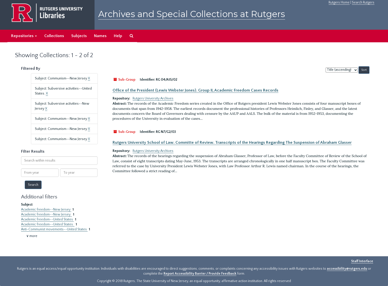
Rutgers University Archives (153, 98)
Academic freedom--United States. (47, 224)
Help (118, 36)
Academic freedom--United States (47, 219)
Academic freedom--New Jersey (46, 210)
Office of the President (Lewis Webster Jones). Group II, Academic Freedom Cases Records (195, 90)
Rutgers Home (339, 2)
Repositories (24, 36)
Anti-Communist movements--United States (54, 229)
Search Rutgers (363, 2)
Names (100, 36)
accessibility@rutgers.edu (347, 269)
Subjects (79, 36)
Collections (54, 36)
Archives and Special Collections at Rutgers (191, 14)
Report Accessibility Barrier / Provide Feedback (200, 274)
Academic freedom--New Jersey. (46, 214)
